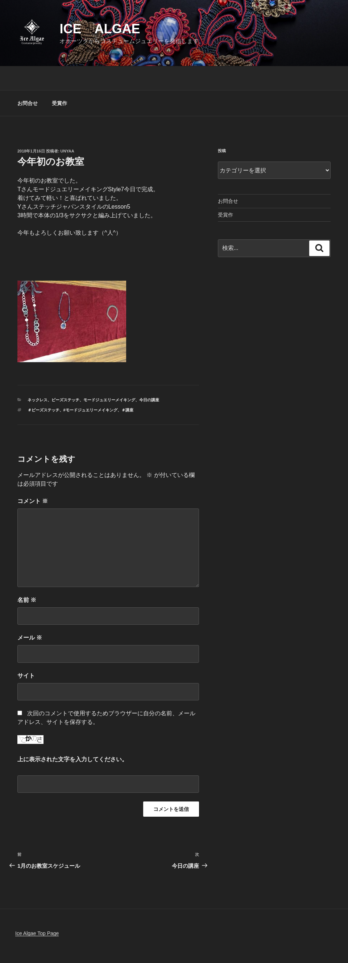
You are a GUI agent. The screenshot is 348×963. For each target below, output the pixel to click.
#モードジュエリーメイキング (90, 386)
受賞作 (59, 79)
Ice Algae (99, 28)
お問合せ (27, 79)
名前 (26, 576)
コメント (32, 477)
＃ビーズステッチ (43, 386)
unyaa (67, 127)
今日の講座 (149, 376)
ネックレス (37, 376)
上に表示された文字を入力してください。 (72, 735)
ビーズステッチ (65, 376)
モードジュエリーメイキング (109, 376)
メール (29, 614)
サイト (26, 652)
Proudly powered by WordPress (51, 946)
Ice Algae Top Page (37, 909)
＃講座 (127, 386)
